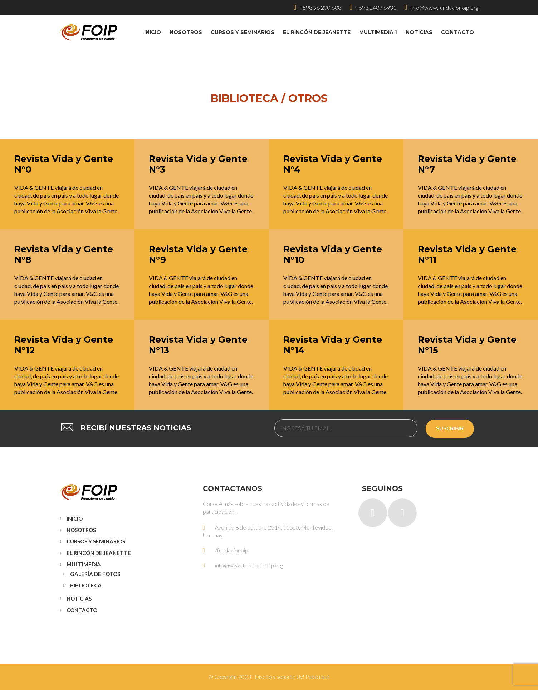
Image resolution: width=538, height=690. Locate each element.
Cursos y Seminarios (96, 541)
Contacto (82, 610)
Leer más (18, 144)
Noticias (79, 598)
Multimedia (84, 564)
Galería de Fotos (95, 574)
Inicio (75, 518)
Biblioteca (86, 585)
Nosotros (81, 530)
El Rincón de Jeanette (99, 553)
